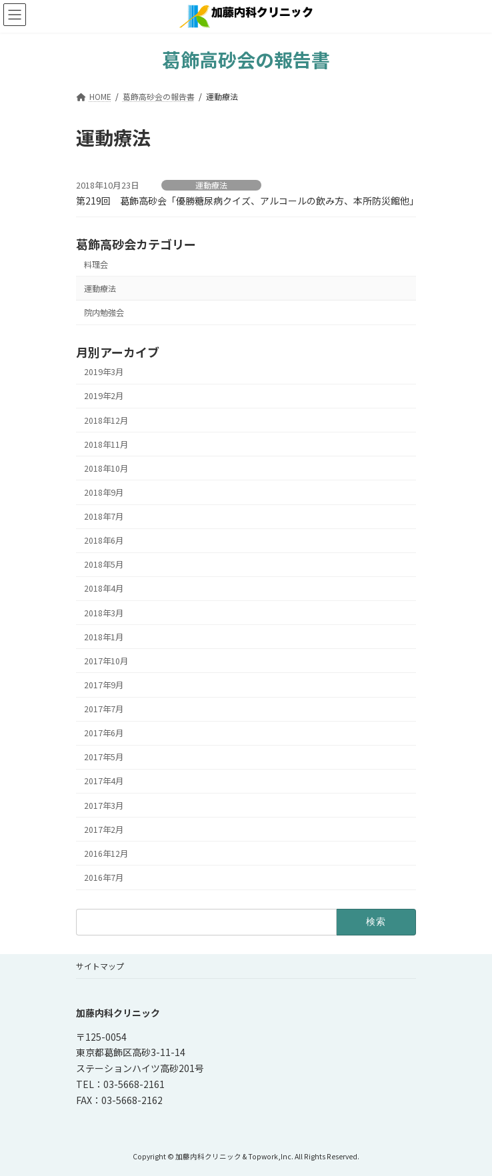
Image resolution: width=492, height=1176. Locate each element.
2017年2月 (103, 830)
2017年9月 (103, 685)
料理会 (96, 265)
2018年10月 (106, 468)
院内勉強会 (104, 312)
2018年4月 (103, 589)
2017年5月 (103, 757)
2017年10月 (106, 661)
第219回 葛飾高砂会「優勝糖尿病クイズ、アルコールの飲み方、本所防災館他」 (247, 200)
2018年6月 (103, 540)
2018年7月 (103, 516)
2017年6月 (103, 733)
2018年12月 (106, 420)
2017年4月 (103, 782)
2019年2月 (103, 396)
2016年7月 (103, 877)
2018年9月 (103, 492)
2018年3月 (103, 613)
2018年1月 (103, 637)
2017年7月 (103, 709)
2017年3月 (103, 806)
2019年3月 (103, 372)
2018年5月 (103, 564)
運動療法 (211, 185)
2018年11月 (106, 444)
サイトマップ (100, 965)
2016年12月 (106, 854)
